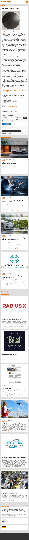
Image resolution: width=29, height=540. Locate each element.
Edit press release (16, 130)
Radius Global (4, 318)
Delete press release (7, 130)
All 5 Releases (4, 291)
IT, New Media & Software (9, 317)
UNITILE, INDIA (4, 386)
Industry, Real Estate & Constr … (10, 491)
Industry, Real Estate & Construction (15, 9)
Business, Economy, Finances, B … (11, 159)
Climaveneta (4, 492)
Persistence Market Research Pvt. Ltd (7, 456)
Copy (25, 117)
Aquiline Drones (4, 421)
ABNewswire (10, 10)
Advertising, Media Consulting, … (11, 455)
